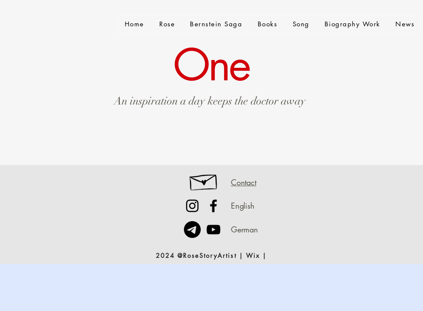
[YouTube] (213, 229)
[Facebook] (213, 205)
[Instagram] (192, 205)
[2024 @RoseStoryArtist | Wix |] (211, 255)
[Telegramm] (192, 229)
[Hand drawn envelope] (204, 180)
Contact (243, 182)
